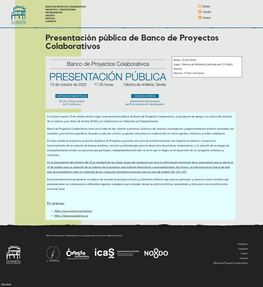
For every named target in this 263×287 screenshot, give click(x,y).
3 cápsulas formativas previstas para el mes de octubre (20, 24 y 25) (144, 172)
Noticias (50, 19)
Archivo (50, 16)
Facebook (243, 249)
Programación (53, 13)
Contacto (50, 21)
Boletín (206, 6)
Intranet (207, 17)
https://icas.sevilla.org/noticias (73, 211)
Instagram (243, 244)
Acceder (207, 11)
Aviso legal (6, 284)
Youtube (243, 258)
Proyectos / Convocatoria (60, 10)
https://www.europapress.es (71, 215)
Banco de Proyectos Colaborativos (65, 7)
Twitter (244, 253)
